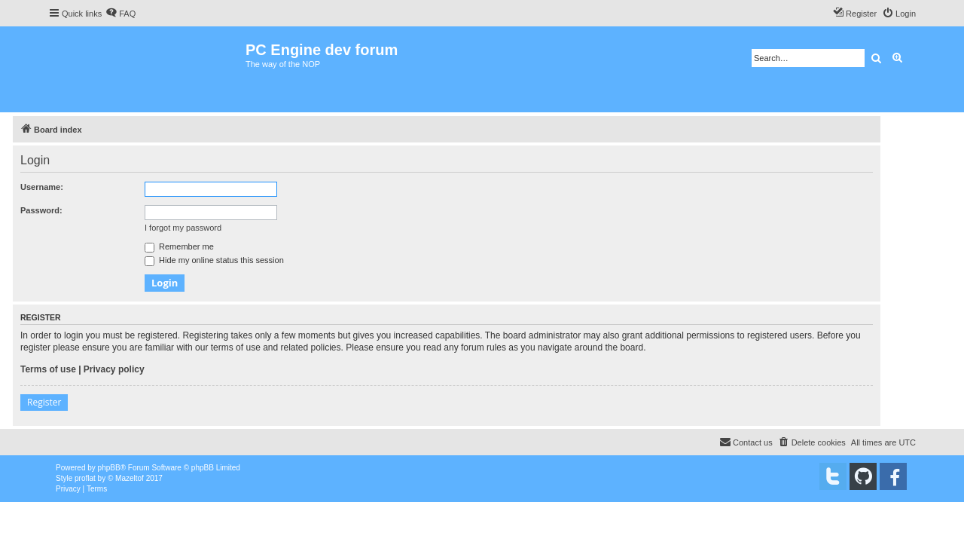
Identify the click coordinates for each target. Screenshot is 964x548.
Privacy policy (114, 369)
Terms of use (48, 369)
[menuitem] (120, 14)
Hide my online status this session (214, 260)
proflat (85, 478)
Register (44, 402)
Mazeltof (129, 478)
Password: (41, 210)
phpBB (109, 468)
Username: (41, 186)
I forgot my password (183, 227)
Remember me (179, 246)
